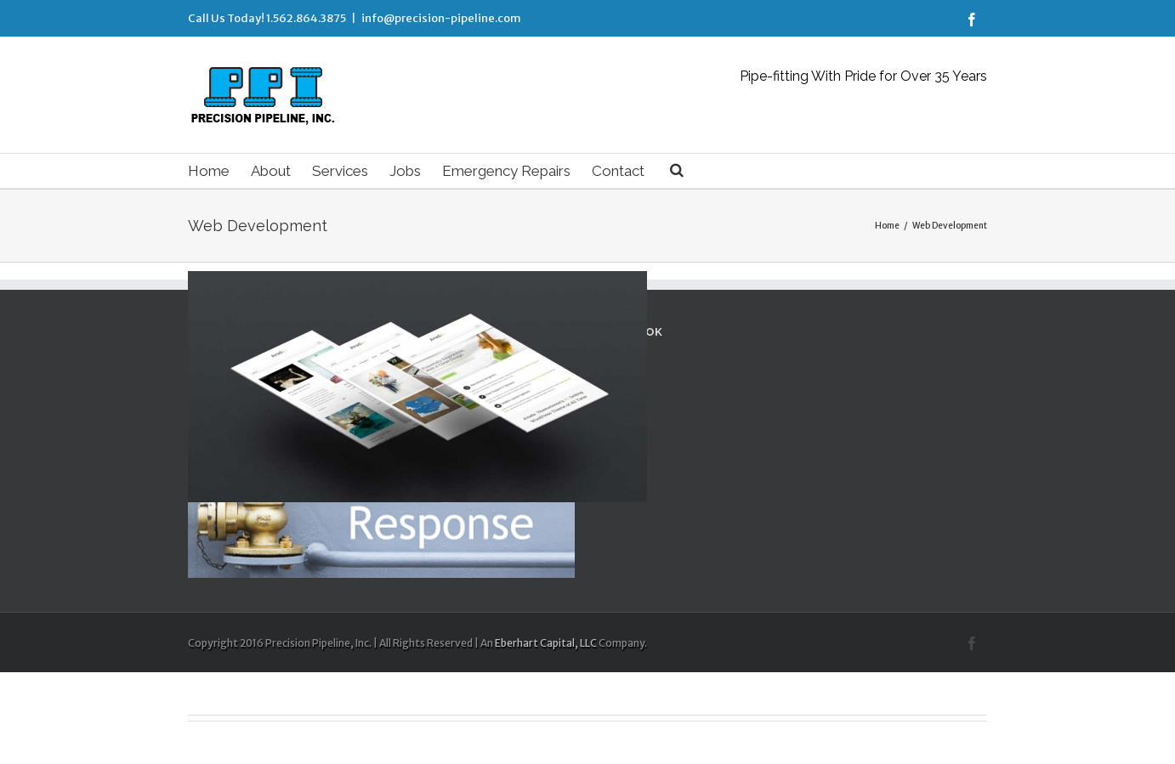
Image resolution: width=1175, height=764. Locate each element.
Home (209, 170)
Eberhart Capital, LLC (546, 643)
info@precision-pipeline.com (441, 18)
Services (340, 170)
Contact (618, 170)
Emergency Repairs (506, 170)
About (271, 170)
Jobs (405, 170)
